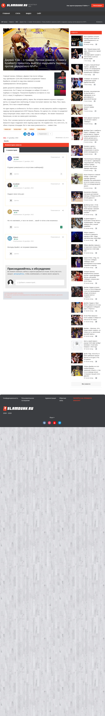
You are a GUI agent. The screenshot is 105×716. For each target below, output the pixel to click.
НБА (4, 138)
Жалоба (6, 141)
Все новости (86, 384)
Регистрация (97, 5)
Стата (18, 13)
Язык (52, 417)
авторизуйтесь (19, 274)
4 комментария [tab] (11, 150)
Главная (6, 13)
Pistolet (16, 210)
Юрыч (15, 237)
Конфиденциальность (10, 398)
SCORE (16, 157)
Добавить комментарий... (26, 282)
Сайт (39, 13)
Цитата (16, 174)
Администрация (50, 398)
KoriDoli (16, 184)
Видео (28, 13)
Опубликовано (23, 161)
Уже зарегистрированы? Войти (78, 5)
